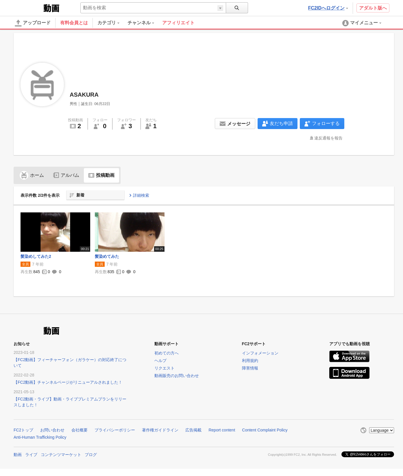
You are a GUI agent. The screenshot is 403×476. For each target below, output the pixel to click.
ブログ (91, 454)
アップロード (33, 23)
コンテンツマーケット (61, 454)
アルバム (66, 175)
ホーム (32, 175)
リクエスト (164, 368)
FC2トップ (23, 430)
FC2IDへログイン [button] (328, 7)
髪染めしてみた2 (36, 256)
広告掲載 (193, 430)
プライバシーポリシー (115, 430)
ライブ (31, 454)
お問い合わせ (52, 430)
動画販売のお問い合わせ (176, 375)
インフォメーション (260, 353)
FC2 (28, 7)
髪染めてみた (107, 256)
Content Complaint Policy (264, 430)
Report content (221, 430)
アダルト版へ (373, 7)
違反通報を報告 (328, 138)
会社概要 (79, 430)
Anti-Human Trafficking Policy (40, 437)
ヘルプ (160, 360)
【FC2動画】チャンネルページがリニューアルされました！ (68, 382)
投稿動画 (101, 175)
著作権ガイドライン (160, 430)
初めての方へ (166, 353)
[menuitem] (112, 23)
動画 (18, 454)
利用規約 (250, 360)
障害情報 (250, 368)
